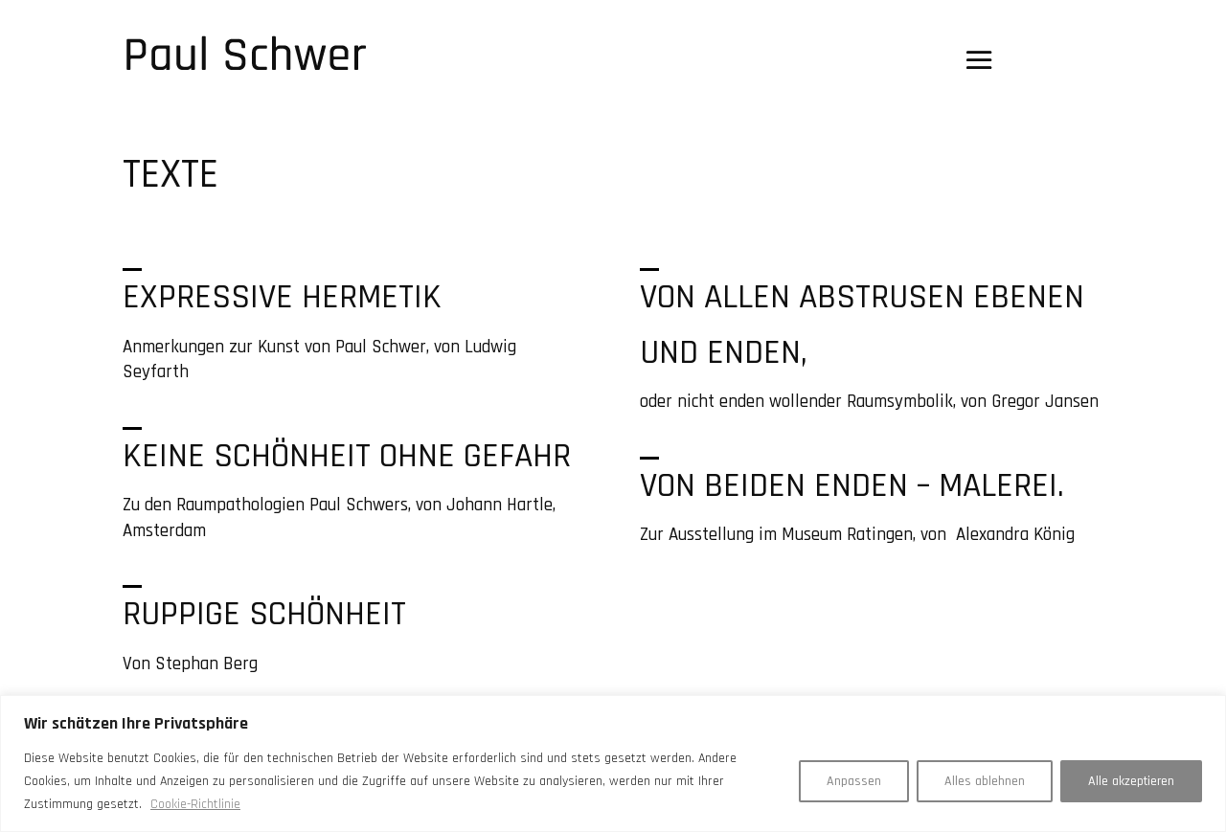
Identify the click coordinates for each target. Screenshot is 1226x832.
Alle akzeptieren (1131, 781)
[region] (613, 763)
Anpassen (854, 781)
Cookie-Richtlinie (195, 804)
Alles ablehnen (984, 781)
